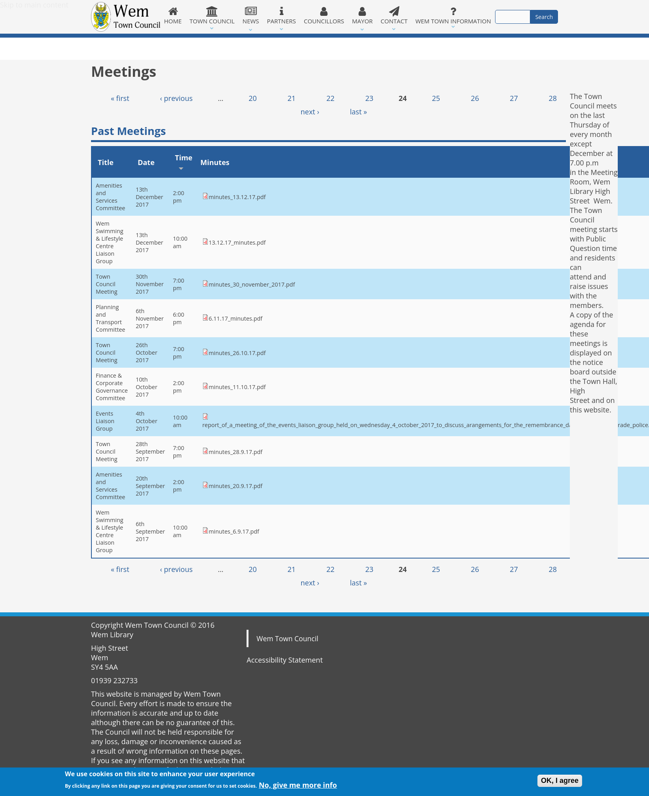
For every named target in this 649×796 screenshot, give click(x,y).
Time (183, 162)
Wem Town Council (287, 638)
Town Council (212, 15)
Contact (394, 15)
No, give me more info (298, 787)
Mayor (362, 15)
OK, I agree (560, 783)
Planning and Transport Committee (110, 318)
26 (475, 98)
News (251, 15)
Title (106, 162)
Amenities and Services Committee (110, 197)
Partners (281, 15)
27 (514, 98)
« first (120, 98)
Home (173, 15)
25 (436, 98)
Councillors (324, 15)
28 (552, 98)
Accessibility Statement (285, 660)
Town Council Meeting (107, 284)
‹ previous (176, 98)
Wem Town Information (453, 15)
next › (310, 111)
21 (291, 98)
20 (253, 98)
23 (369, 98)
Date (146, 162)
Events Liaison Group (105, 421)
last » (358, 111)
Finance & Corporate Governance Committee (112, 387)
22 (330, 98)
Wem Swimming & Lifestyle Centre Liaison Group (109, 242)
